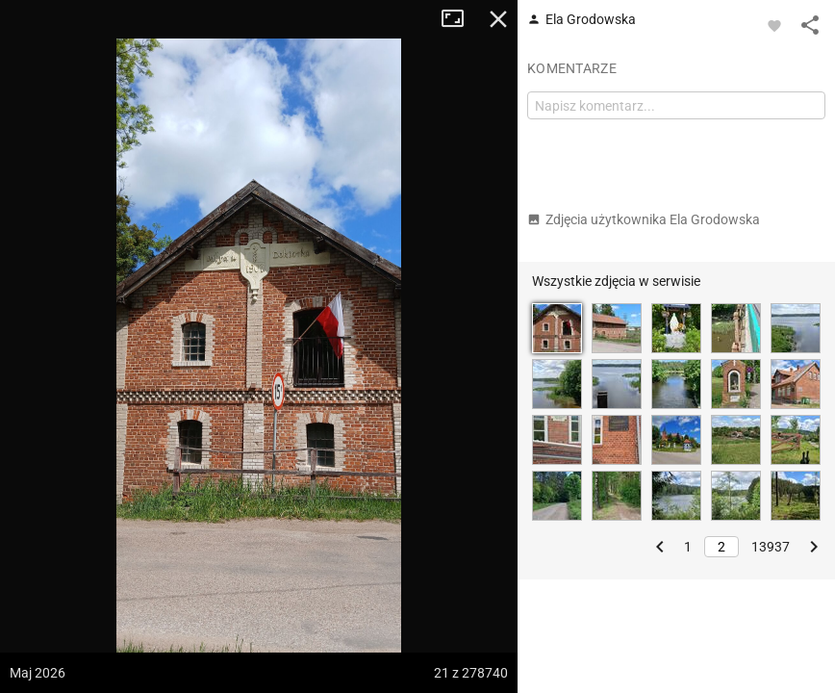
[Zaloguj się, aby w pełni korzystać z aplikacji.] (774, 25)
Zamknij (498, 19)
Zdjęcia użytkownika (643, 219)
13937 (770, 546)
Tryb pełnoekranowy (460, 19)
